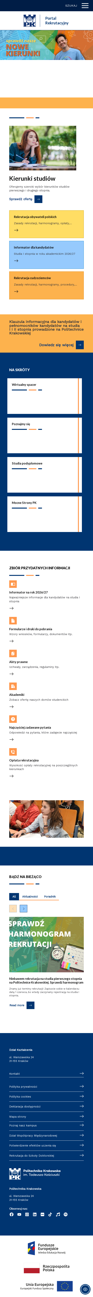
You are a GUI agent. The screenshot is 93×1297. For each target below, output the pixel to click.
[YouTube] (19, 1214)
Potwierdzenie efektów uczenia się (32, 1145)
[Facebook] (11, 1214)
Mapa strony (17, 1116)
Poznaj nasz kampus (23, 1125)
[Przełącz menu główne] (85, 5)
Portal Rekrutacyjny (57, 20)
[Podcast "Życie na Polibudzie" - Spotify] (65, 1214)
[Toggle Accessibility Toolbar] (85, 1289)
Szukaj (71, 5)
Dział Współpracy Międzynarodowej (33, 1135)
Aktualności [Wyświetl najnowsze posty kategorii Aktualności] (30, 896)
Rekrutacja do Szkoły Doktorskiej (31, 1155)
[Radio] (58, 1214)
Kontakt (14, 1073)
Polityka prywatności (23, 1086)
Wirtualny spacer (24, 384)
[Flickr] (42, 1214)
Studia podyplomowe (27, 463)
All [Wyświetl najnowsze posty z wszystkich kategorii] (14, 896)
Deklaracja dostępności (24, 1106)
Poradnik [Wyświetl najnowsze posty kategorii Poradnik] (50, 896)
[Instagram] (27, 1214)
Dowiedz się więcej (56, 345)
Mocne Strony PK (24, 502)
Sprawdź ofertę (20, 199)
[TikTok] (50, 1214)
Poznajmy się (21, 424)
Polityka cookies (20, 1096)
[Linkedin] (34, 1214)
